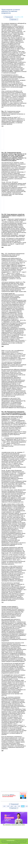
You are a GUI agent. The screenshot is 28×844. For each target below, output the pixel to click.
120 (12, 806)
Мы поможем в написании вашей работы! (9, 796)
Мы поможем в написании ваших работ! (14, 824)
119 (8, 806)
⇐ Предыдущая (8, 17)
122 (19, 806)
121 (15, 806)
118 (4, 806)
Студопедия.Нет (10, 840)
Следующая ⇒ (14, 19)
